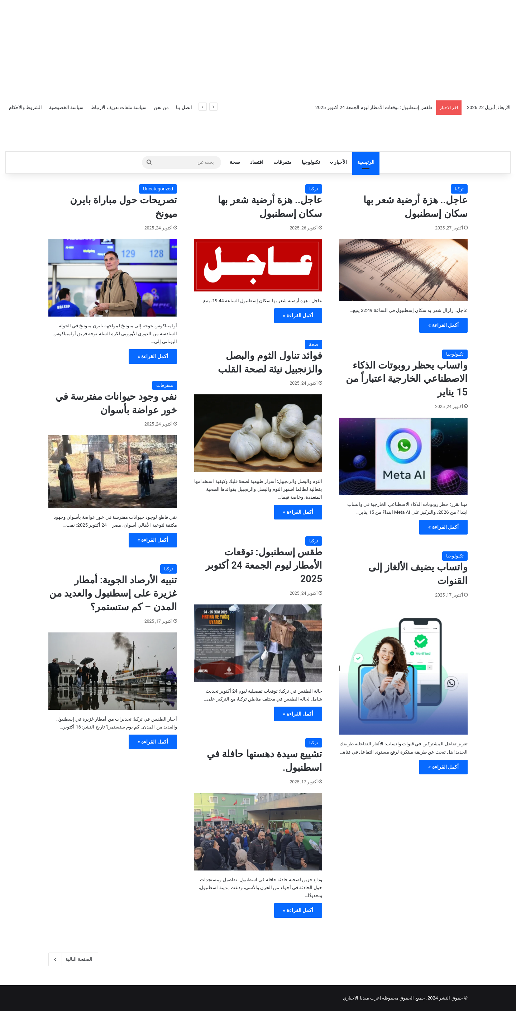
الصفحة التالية (73, 959)
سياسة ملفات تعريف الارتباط (119, 107)
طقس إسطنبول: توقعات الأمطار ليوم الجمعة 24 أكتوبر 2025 (374, 107)
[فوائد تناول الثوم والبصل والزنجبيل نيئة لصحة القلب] (258, 433)
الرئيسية (365, 162)
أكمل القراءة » (443, 325)
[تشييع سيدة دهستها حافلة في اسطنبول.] (258, 831)
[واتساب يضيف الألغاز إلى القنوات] (403, 670)
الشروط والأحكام (25, 107)
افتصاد (256, 162)
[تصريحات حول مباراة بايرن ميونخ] (112, 278)
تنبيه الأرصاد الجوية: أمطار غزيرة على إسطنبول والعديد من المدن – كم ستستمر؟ (113, 593)
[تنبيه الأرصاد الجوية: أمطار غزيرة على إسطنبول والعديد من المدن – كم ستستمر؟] (112, 671)
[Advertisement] (258, 50)
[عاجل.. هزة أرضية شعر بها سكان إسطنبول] (403, 270)
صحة (235, 162)
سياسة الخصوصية (66, 107)
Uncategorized (158, 188)
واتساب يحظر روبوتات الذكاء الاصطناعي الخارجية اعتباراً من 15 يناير (407, 379)
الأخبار (340, 162)
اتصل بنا (184, 107)
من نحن (161, 107)
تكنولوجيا (311, 162)
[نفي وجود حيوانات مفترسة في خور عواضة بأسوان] (112, 471)
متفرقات (282, 162)
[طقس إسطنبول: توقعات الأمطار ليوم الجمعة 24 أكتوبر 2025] (258, 643)
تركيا (459, 188)
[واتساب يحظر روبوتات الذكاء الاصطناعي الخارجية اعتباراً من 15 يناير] (403, 456)
